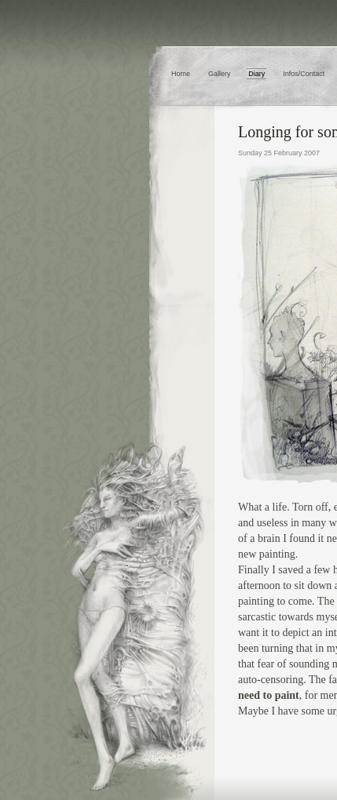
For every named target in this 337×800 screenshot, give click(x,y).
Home (180, 74)
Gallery (219, 74)
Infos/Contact (303, 74)
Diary (256, 74)
